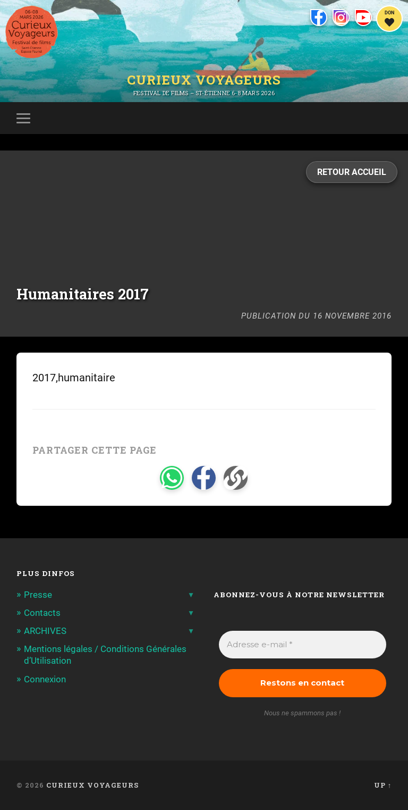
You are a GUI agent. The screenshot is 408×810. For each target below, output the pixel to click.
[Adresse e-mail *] (303, 645)
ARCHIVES (45, 630)
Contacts (42, 612)
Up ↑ (383, 785)
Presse (38, 594)
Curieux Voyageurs (204, 80)
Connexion (45, 679)
